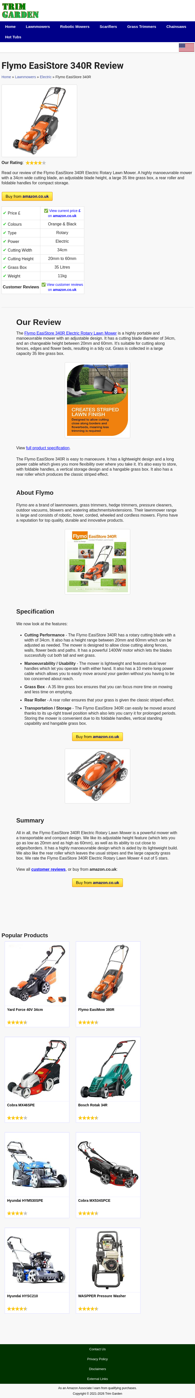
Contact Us (97, 1349)
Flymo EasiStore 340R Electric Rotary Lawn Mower (70, 333)
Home (10, 26)
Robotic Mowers (75, 26)
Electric (46, 77)
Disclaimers (97, 1369)
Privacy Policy (97, 1359)
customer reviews (48, 869)
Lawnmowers (38, 26)
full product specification (48, 448)
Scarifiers (108, 26)
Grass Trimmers (141, 26)
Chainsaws (176, 26)
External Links (97, 1379)
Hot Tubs (13, 37)
